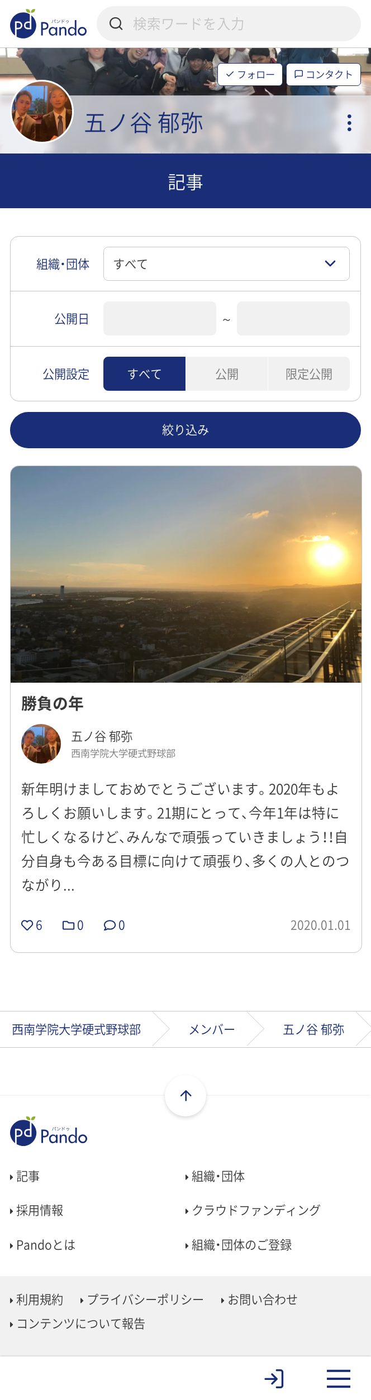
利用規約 (36, 1299)
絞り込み (185, 429)
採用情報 (36, 1210)
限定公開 (309, 373)
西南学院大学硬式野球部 (76, 1029)
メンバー (211, 1029)
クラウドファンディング (253, 1210)
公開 (227, 373)
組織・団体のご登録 (238, 1244)
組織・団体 (215, 1176)
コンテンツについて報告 (77, 1323)
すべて (144, 373)
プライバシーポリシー (142, 1299)
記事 (25, 1176)
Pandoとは (42, 1244)
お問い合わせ (259, 1299)
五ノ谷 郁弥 (313, 1029)
